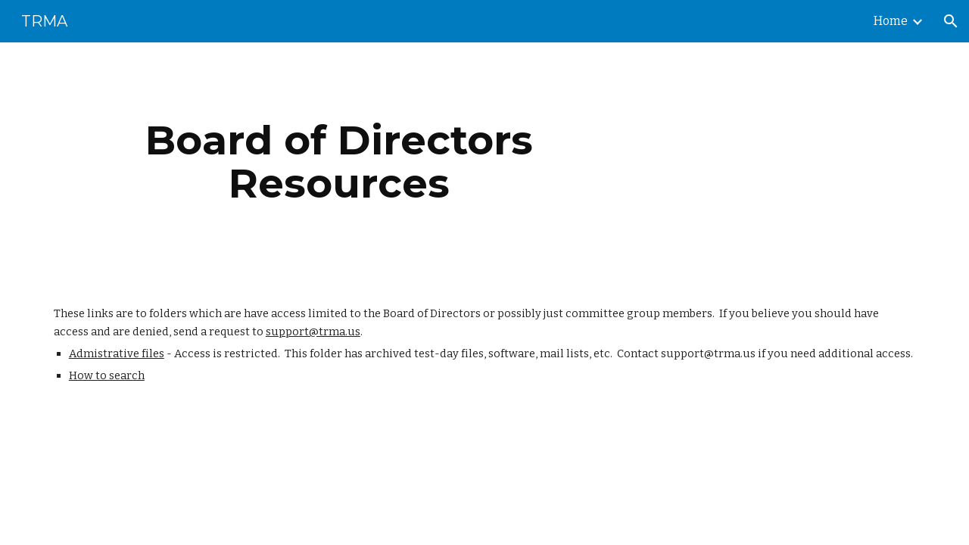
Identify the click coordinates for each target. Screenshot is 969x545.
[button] (951, 21)
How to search (107, 375)
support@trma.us (313, 331)
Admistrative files (116, 353)
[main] (339, 161)
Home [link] (891, 21)
